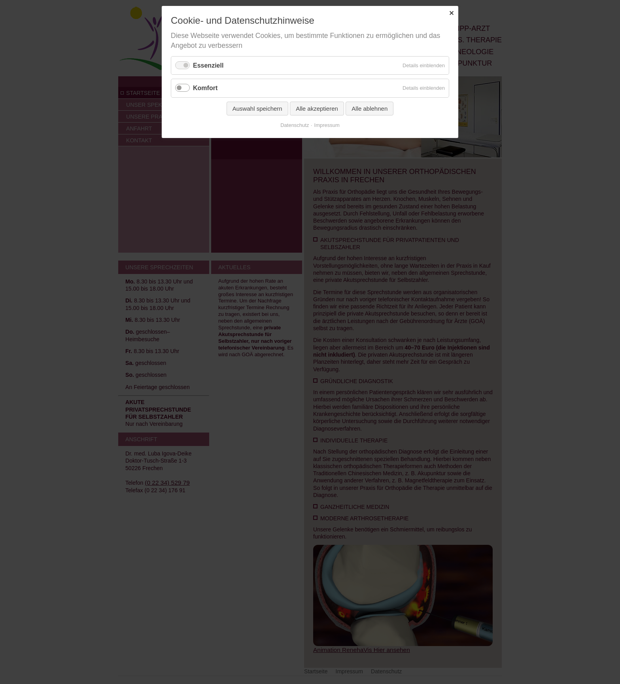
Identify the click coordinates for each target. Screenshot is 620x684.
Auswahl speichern (257, 108)
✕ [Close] (451, 13)
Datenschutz (294, 125)
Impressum (327, 125)
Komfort (205, 88)
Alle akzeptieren (317, 108)
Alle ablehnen (370, 108)
